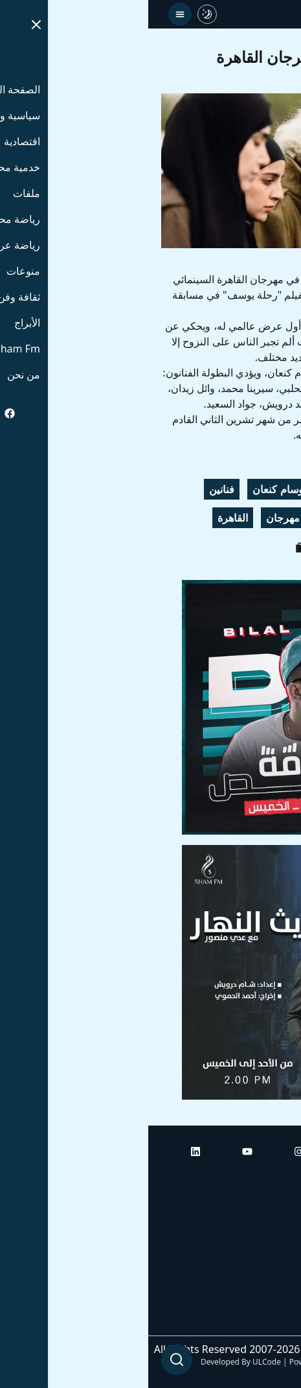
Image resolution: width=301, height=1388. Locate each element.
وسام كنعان (129, 489)
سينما (220, 518)
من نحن (271, 1322)
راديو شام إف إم (253, 1250)
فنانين (73, 489)
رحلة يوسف (257, 489)
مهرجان (134, 518)
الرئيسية (270, 1177)
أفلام (180, 518)
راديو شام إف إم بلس (242, 1286)
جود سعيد (193, 489)
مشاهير (267, 518)
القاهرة (84, 518)
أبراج (278, 1214)
